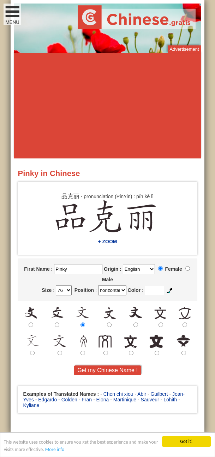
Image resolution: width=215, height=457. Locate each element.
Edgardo (47, 399)
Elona (102, 399)
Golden (69, 399)
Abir (141, 394)
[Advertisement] (107, 105)
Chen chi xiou (118, 394)
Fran (87, 399)
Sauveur (150, 399)
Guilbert (159, 394)
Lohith (170, 399)
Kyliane (31, 405)
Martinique (124, 399)
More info (54, 449)
